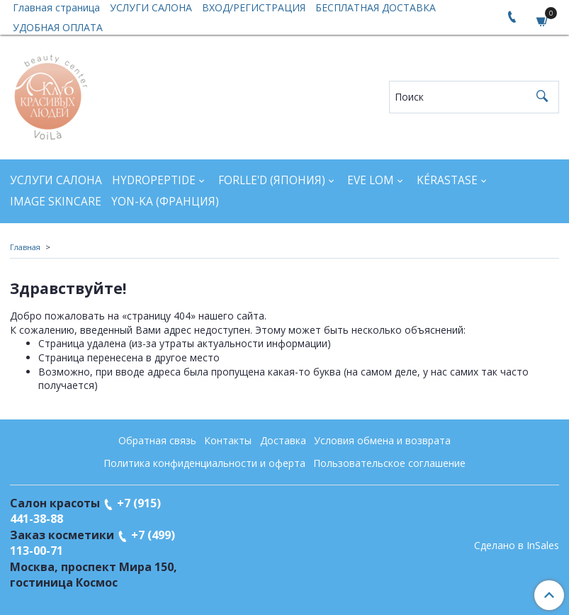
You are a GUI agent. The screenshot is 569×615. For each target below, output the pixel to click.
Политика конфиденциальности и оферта (204, 463)
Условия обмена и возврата (382, 440)
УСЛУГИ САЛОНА (56, 180)
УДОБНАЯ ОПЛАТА (58, 27)
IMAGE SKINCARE (55, 201)
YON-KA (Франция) (165, 201)
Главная (25, 247)
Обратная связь (157, 440)
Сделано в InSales (516, 546)
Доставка (283, 440)
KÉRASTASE (447, 180)
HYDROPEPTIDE (154, 180)
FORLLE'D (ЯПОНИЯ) (271, 180)
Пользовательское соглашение (389, 463)
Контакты (228, 440)
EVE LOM (370, 180)
